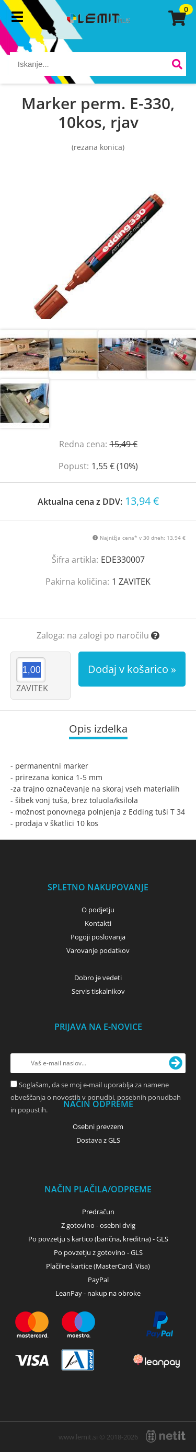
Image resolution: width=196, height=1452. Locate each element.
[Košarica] (175, 18)
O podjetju (98, 909)
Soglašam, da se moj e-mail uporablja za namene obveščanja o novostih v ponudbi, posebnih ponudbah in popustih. (95, 1097)
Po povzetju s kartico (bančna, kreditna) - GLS (98, 1239)
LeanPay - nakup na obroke (98, 1293)
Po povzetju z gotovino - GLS (98, 1252)
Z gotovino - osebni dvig (98, 1225)
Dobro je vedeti (98, 977)
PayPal (98, 1279)
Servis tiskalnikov (98, 991)
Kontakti (98, 923)
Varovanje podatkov (98, 950)
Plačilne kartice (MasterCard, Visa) (98, 1266)
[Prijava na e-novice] (176, 1063)
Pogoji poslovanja (98, 937)
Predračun (98, 1211)
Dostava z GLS (98, 1140)
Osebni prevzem (98, 1126)
